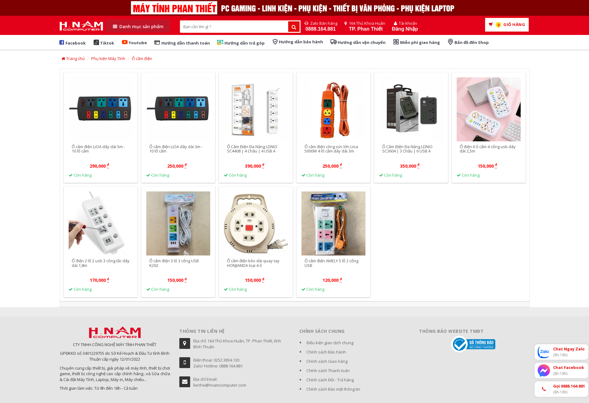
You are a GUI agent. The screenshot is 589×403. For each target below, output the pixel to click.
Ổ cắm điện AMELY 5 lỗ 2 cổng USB (331, 263)
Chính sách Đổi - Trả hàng (330, 380)
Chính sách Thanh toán (328, 370)
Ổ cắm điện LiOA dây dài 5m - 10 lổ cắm (98, 149)
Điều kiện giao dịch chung (329, 342)
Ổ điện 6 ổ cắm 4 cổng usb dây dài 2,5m (488, 149)
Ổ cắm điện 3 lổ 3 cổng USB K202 (174, 263)
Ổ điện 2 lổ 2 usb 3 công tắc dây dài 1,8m (101, 263)
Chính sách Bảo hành (326, 352)
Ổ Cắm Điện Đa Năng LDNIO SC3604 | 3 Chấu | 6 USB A (407, 149)
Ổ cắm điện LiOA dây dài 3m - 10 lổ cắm (176, 149)
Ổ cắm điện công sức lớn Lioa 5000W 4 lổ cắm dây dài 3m (331, 149)
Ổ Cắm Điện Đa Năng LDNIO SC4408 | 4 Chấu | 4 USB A (252, 149)
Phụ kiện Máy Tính (108, 58)
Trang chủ (73, 58)
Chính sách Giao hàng (327, 361)
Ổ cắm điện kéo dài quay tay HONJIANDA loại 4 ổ (253, 263)
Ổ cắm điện (142, 58)
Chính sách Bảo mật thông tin (333, 389)
